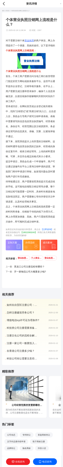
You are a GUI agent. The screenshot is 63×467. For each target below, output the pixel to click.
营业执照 (29, 40)
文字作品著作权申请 (16, 441)
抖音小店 (42, 448)
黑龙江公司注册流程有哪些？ (29, 266)
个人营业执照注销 (37, 258)
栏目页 (8, 10)
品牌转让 (11, 448)
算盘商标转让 (44, 435)
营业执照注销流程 (51, 258)
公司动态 (11, 435)
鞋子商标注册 (39, 441)
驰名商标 (26, 448)
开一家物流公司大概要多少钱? (30, 271)
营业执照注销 (24, 258)
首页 (3, 10)
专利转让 (26, 435)
